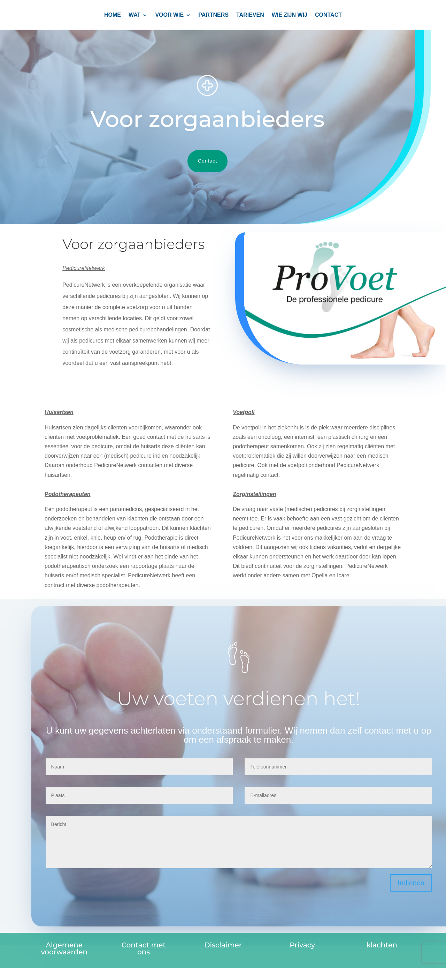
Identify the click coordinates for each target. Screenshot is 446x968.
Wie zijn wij (289, 15)
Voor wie (169, 15)
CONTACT (328, 15)
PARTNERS (213, 15)
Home (112, 15)
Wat (134, 15)
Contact (198, 161)
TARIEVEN (250, 15)
